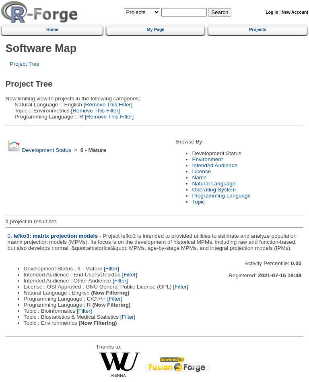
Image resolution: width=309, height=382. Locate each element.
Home (52, 29)
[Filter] (111, 269)
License (201, 171)
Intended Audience (214, 165)
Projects (257, 29)
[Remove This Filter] (107, 105)
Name (199, 177)
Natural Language (213, 184)
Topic (198, 202)
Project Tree (24, 64)
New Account (295, 12)
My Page (156, 29)
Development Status (46, 150)
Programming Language (221, 196)
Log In (272, 12)
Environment (207, 159)
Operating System (214, 190)
